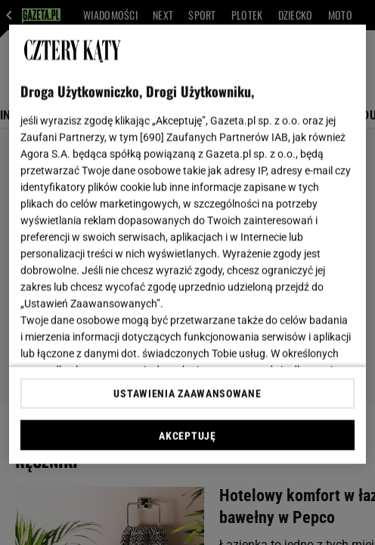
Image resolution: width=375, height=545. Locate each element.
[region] (187, 244)
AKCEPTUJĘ (187, 435)
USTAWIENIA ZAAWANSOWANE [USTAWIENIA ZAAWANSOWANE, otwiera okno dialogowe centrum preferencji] (187, 393)
